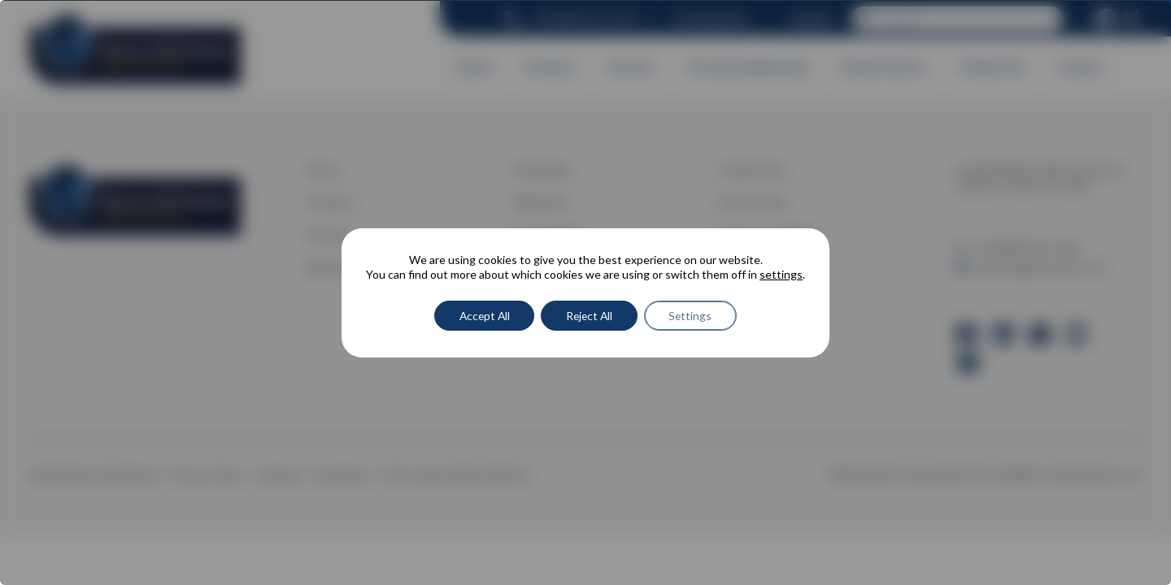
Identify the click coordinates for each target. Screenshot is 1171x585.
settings (781, 274)
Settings (694, 316)
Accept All (482, 316)
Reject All (590, 316)
